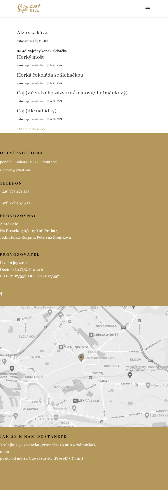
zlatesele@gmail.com (16, 170)
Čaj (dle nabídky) (37, 111)
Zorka (29, 41)
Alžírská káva (32, 32)
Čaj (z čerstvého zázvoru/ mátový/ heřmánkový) (72, 93)
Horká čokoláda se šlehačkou (50, 75)
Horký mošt (30, 57)
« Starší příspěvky (31, 129)
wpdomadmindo (35, 65)
